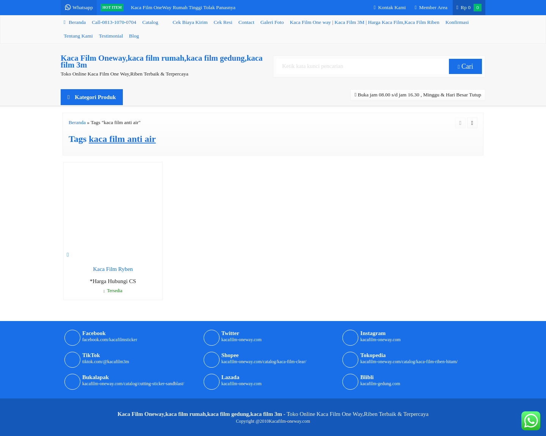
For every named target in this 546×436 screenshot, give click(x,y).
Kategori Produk (91, 97)
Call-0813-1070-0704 (114, 22)
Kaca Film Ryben (113, 269)
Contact (246, 22)
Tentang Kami (78, 36)
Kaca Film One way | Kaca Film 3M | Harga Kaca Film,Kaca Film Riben (364, 22)
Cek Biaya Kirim (190, 22)
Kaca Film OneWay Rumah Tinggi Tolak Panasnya (183, 7)
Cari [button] (465, 66)
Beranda (75, 22)
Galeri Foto (272, 22)
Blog (134, 36)
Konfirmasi (457, 22)
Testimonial (111, 36)
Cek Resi (223, 22)
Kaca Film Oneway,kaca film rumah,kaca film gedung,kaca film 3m (162, 61)
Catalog (150, 22)
